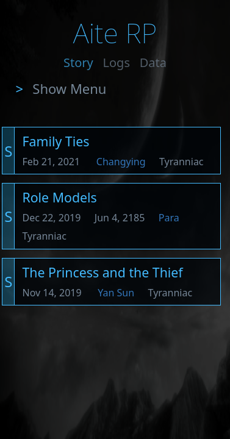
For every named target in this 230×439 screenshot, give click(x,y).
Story (78, 62)
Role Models (59, 197)
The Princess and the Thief (102, 272)
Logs (116, 62)
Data (153, 62)
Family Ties (55, 141)
